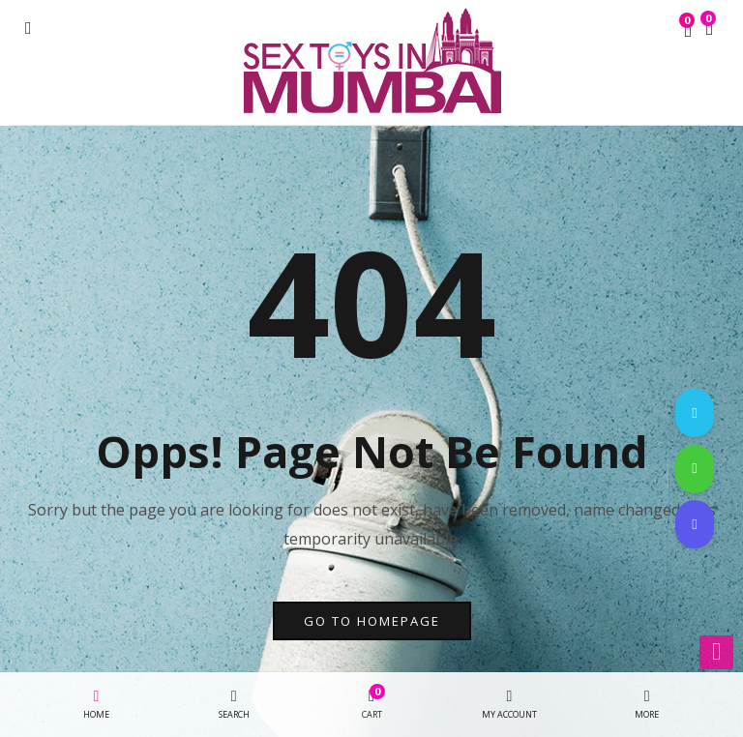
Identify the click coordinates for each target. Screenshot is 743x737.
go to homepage (372, 621)
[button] (709, 29)
